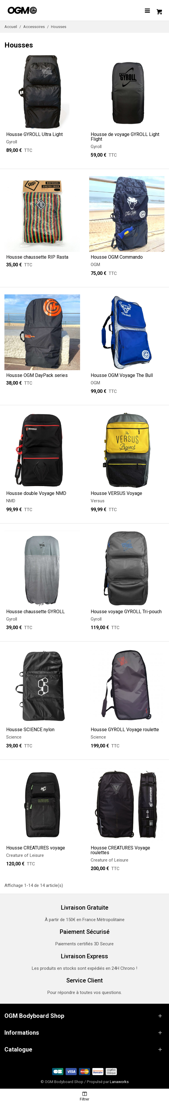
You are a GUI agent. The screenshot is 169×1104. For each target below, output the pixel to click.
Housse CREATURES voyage (35, 848)
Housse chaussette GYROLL (35, 611)
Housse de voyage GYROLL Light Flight (125, 137)
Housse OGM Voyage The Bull (122, 375)
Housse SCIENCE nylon (30, 729)
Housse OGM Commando (117, 257)
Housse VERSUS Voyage (116, 493)
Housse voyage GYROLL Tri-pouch (126, 611)
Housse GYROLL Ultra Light (34, 134)
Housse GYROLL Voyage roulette (125, 729)
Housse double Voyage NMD (36, 493)
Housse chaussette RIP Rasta (37, 257)
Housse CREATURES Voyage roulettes (120, 850)
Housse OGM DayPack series (37, 375)
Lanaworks (119, 1081)
